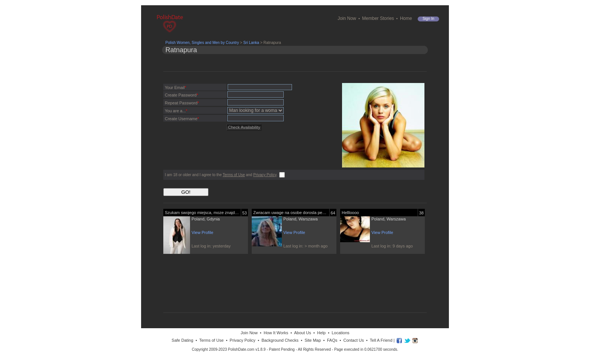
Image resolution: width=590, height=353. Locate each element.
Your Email (175, 87)
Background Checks (280, 340)
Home (406, 18)
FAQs (332, 340)
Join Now (347, 18)
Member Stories (378, 18)
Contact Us (354, 340)
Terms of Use (234, 175)
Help (321, 332)
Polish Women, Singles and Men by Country (202, 43)
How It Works (276, 332)
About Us (302, 332)
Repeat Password (182, 103)
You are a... (176, 111)
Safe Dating (182, 340)
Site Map (312, 340)
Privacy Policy (265, 175)
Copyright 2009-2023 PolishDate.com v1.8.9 (229, 349)
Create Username (182, 118)
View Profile (202, 232)
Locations (340, 332)
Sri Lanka (251, 43)
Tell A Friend (381, 340)
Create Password (181, 95)
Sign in (428, 19)
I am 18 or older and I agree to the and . (221, 175)
